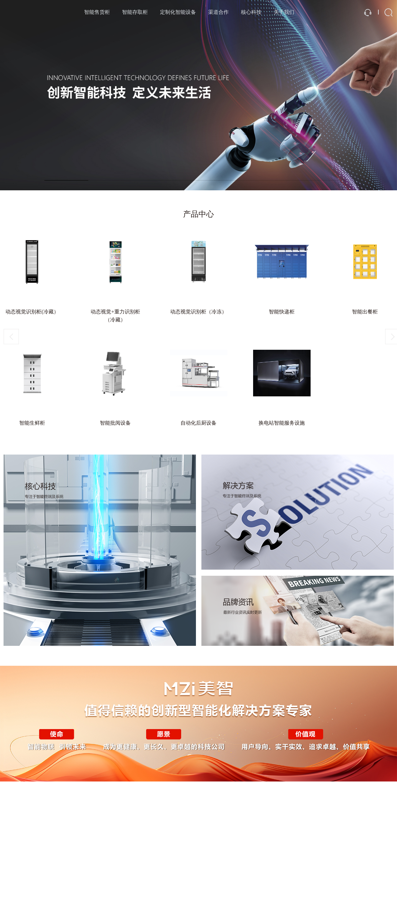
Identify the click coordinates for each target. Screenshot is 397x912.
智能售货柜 (97, 12)
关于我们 (284, 12)
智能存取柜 (135, 12)
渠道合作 (218, 12)
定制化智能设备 (178, 12)
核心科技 (251, 12)
